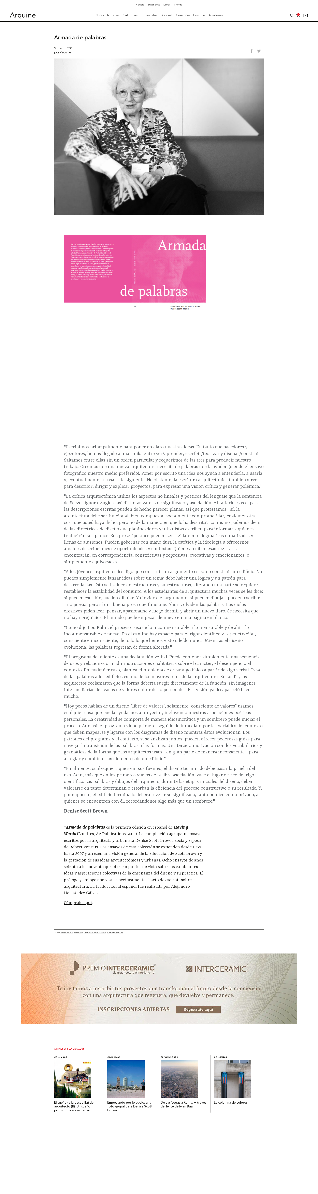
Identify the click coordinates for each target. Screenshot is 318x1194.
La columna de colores (230, 1102)
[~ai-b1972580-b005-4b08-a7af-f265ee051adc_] (159, 1023)
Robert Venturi (115, 932)
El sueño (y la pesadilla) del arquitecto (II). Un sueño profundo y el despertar (74, 1106)
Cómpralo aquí (78, 902)
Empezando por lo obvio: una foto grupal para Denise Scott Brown (130, 1106)
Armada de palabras (71, 932)
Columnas (60, 1057)
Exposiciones (169, 1057)
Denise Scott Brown (95, 932)
